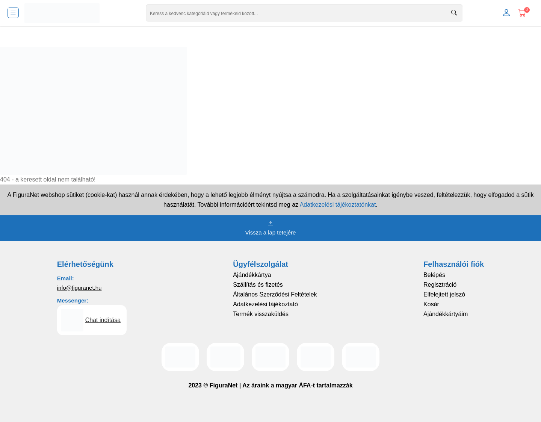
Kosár (431, 304)
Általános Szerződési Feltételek (275, 294)
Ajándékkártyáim (445, 314)
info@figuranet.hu (79, 287)
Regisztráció (439, 284)
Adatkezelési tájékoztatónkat (338, 204)
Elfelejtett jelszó (444, 294)
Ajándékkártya (252, 275)
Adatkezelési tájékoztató (265, 304)
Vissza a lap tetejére (270, 227)
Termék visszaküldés (261, 314)
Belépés (434, 275)
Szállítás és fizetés (258, 284)
